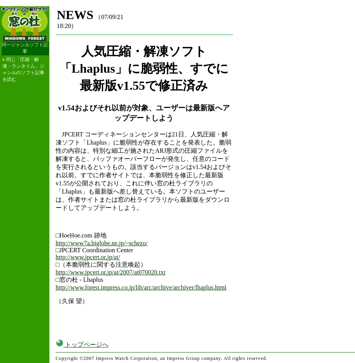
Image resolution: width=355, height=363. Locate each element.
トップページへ (82, 344)
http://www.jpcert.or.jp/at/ (88, 257)
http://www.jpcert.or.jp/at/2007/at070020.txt (110, 272)
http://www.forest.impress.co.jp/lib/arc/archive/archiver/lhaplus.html (141, 287)
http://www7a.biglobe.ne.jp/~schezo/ (102, 243)
